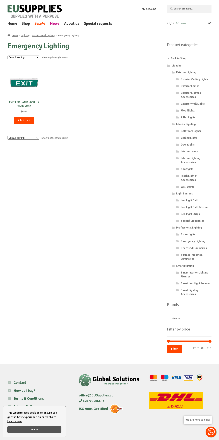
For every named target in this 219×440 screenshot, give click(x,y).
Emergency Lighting (193, 241)
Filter (174, 349)
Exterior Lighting (186, 72)
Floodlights (188, 110)
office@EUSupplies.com (97, 395)
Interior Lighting (186, 124)
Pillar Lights (188, 117)
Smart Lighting (185, 266)
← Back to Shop (176, 58)
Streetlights (188, 234)
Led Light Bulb (189, 200)
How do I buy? (24, 390)
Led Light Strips (190, 214)
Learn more (14, 421)
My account (149, 9)
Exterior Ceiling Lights (194, 79)
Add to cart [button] (24, 120)
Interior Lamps (190, 151)
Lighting (25, 35)
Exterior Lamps (190, 86)
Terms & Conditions (29, 398)
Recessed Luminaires (194, 248)
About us (71, 23)
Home (12, 23)
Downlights (188, 144)
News (54, 23)
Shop (26, 23)
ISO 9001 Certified (93, 408)
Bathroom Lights (191, 131)
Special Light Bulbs (192, 221)
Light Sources (184, 193)
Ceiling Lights (189, 138)
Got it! (34, 429)
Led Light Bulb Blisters (194, 207)
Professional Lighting (43, 35)
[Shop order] (23, 57)
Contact (20, 382)
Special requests (98, 23)
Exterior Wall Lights (193, 104)
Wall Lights (187, 187)
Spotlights (187, 169)
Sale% (40, 23)
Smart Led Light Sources (196, 283)
